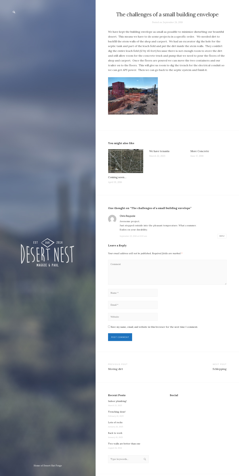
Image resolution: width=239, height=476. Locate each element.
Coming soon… (117, 177)
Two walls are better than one (125, 445)
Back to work (115, 434)
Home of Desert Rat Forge (48, 465)
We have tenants (159, 151)
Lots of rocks (115, 424)
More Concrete (200, 151)
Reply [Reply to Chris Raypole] (222, 236)
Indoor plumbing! (117, 402)
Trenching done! (117, 413)
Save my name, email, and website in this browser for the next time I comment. (154, 328)
